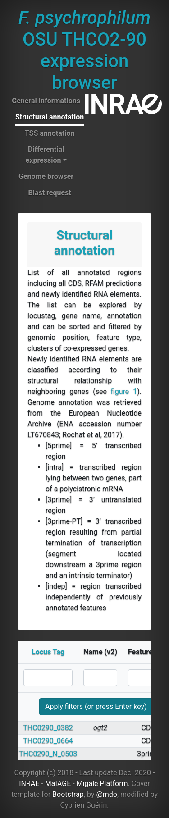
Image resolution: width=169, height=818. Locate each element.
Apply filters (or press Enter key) (96, 706)
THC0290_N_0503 (48, 753)
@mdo (106, 794)
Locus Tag (48, 652)
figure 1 (124, 391)
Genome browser (45, 176)
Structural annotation (49, 117)
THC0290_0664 (48, 740)
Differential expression (45, 155)
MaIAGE (58, 783)
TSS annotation (50, 133)
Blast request (49, 192)
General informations (46, 100)
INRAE (29, 783)
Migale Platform (102, 783)
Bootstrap (68, 794)
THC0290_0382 (48, 727)
